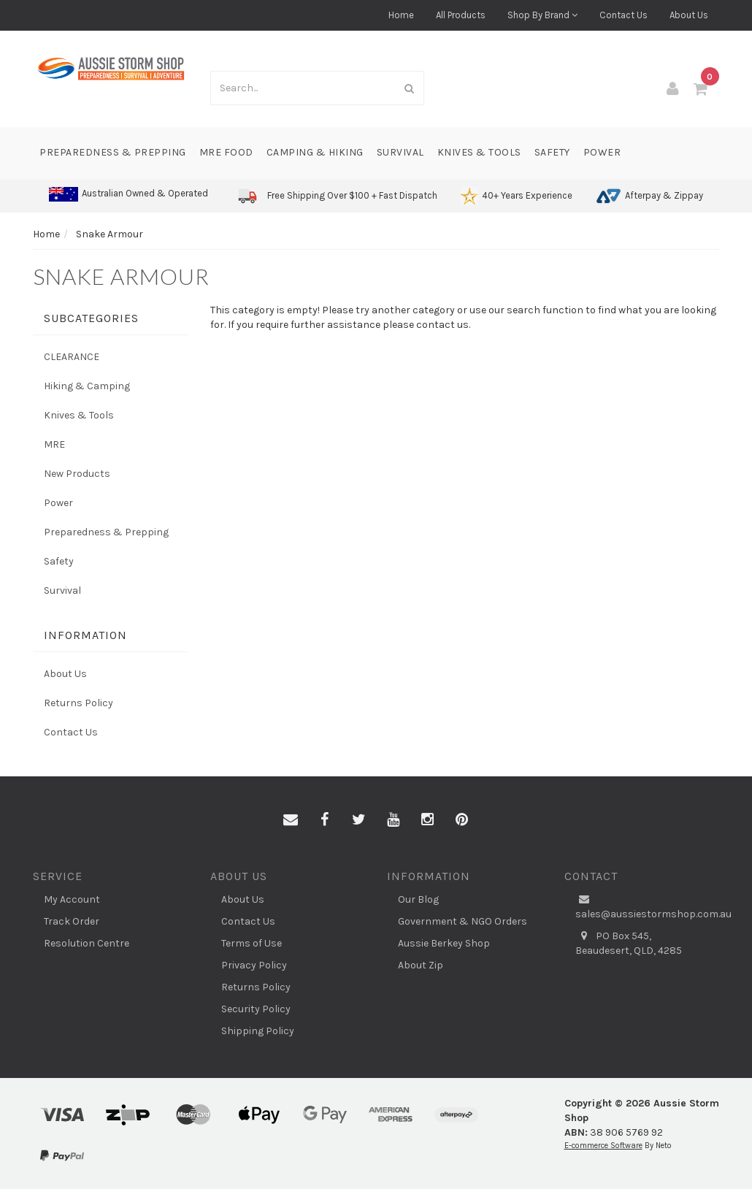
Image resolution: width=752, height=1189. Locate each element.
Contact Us (623, 14)
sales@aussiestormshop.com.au (647, 906)
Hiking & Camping (87, 386)
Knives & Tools (479, 152)
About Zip (420, 965)
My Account (72, 899)
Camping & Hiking (315, 152)
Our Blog (418, 899)
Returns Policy (78, 703)
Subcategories (91, 318)
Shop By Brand (542, 14)
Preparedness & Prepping (112, 152)
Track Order (71, 921)
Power (602, 152)
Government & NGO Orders (462, 921)
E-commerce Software (603, 1145)
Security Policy (256, 1009)
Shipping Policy (257, 1031)
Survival (400, 152)
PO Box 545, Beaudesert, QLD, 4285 (628, 943)
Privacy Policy (254, 965)
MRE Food (226, 152)
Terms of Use (251, 943)
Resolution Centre (86, 943)
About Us (688, 14)
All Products (461, 14)
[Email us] (290, 820)
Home (401, 14)
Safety (552, 152)
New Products (77, 473)
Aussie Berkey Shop (444, 943)
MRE (54, 444)
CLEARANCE (71, 357)
